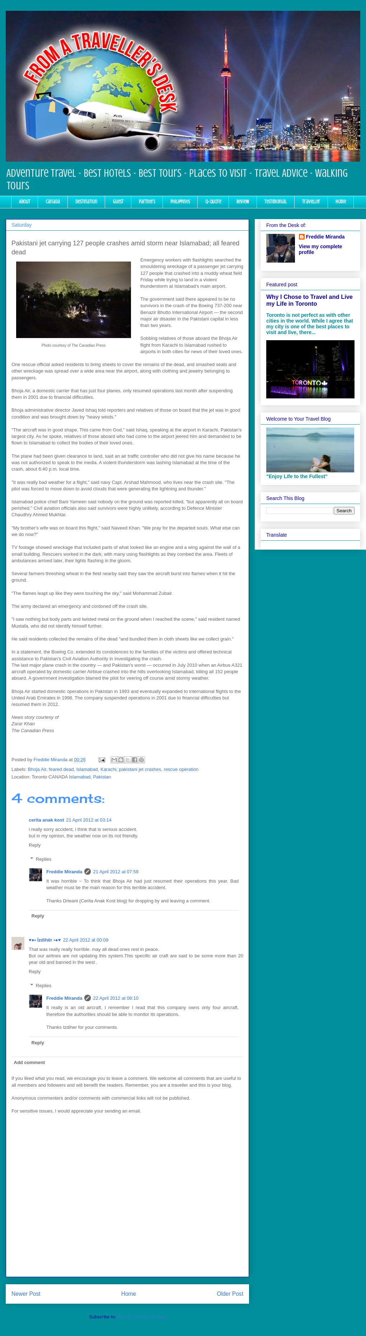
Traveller (311, 201)
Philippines (180, 201)
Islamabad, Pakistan (90, 777)
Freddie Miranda (64, 871)
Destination (86, 201)
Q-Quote (213, 201)
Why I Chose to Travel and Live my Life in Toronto (309, 300)
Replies (43, 859)
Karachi (108, 769)
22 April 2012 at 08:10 (116, 998)
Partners (147, 201)
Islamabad (87, 769)
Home (341, 201)
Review (242, 201)
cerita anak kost (46, 820)
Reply (35, 845)
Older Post (230, 1294)
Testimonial (275, 201)
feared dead (61, 769)
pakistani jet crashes (140, 769)
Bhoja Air (37, 769)
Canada (53, 201)
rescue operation (181, 769)
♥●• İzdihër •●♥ (45, 940)
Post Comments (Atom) (141, 1316)
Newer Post (26, 1294)
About (24, 201)
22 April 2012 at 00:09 (85, 940)
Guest (118, 201)
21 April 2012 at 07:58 (116, 871)
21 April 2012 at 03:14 (89, 820)
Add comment (29, 1062)
